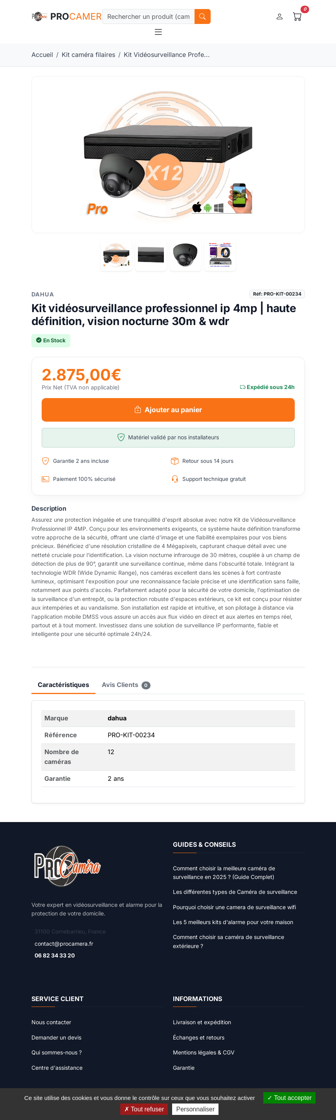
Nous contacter (51, 1022)
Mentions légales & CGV (204, 1052)
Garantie (184, 1067)
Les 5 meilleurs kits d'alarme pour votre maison (233, 922)
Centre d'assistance (57, 1067)
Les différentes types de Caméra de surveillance (235, 891)
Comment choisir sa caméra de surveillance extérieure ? (228, 941)
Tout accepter (289, 1097)
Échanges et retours (198, 1037)
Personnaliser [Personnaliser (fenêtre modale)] (195, 1109)
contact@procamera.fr (64, 943)
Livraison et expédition (202, 1022)
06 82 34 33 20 (55, 955)
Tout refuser (144, 1109)
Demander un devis (56, 1037)
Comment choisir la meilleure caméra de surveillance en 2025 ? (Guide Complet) (224, 872)
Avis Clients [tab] (126, 685)
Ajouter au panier (168, 409)
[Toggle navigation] (158, 32)
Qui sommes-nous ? (56, 1052)
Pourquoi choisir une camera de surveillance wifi (234, 907)
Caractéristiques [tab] (63, 685)
